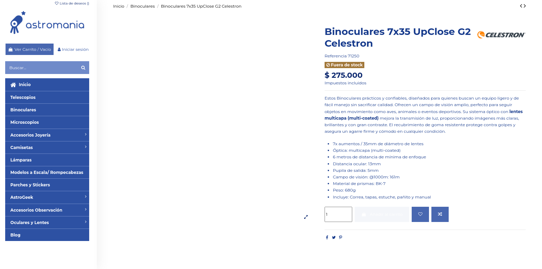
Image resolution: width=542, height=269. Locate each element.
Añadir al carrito (382, 214)
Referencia (336, 55)
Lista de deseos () (71, 3)
